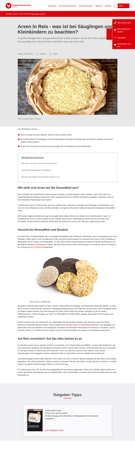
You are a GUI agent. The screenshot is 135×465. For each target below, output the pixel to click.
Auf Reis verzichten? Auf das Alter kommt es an (40, 177)
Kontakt (108, 6)
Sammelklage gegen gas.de (34, 14)
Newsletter (121, 38)
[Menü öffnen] (123, 6)
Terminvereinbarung (67, 6)
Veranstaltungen (86, 6)
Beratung (52, 6)
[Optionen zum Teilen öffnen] (54, 53)
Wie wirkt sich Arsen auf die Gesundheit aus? (39, 163)
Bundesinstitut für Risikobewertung (80, 325)
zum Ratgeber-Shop (54, 430)
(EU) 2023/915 (36, 247)
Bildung (99, 6)
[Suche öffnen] (114, 5)
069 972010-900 (124, 23)
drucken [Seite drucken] (42, 54)
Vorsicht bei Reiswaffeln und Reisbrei (36, 170)
